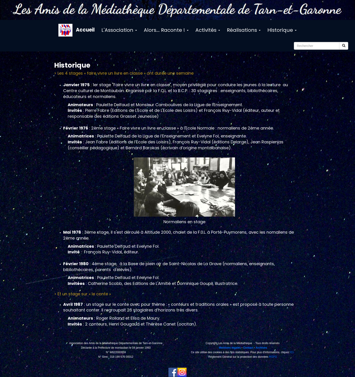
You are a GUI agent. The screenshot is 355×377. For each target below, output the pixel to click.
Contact (248, 347)
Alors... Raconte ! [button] (166, 30)
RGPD (273, 356)
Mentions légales (229, 347)
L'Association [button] (119, 30)
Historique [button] (282, 30)
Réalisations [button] (244, 30)
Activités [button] (207, 30)
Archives (261, 347)
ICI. (292, 352)
